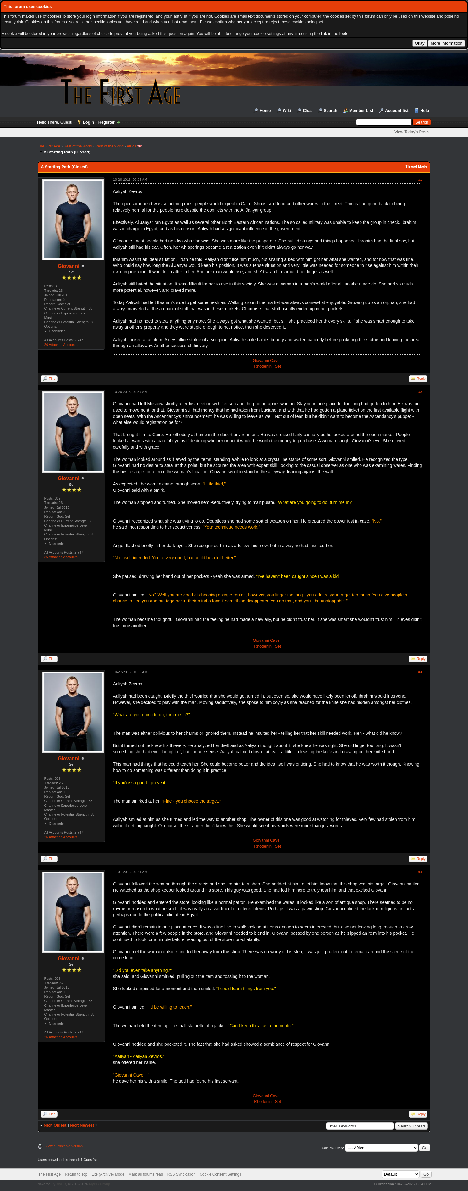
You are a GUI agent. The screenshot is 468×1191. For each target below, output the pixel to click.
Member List (361, 110)
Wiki (287, 110)
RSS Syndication (181, 1174)
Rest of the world (77, 146)
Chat (307, 110)
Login (88, 122)
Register (106, 122)
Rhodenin (263, 366)
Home (265, 110)
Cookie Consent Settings (220, 1174)
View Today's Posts (411, 132)
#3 (420, 672)
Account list (396, 110)
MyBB (61, 1184)
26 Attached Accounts (61, 344)
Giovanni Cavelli (267, 360)
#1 (420, 179)
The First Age (49, 146)
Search (330, 110)
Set (278, 366)
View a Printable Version (64, 1146)
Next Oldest (55, 1125)
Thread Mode (416, 166)
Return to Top (76, 1174)
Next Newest (82, 1125)
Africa (131, 146)
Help (424, 110)
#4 (420, 872)
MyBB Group (99, 1184)
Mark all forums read (146, 1174)
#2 (420, 392)
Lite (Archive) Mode (108, 1174)
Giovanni (68, 266)
